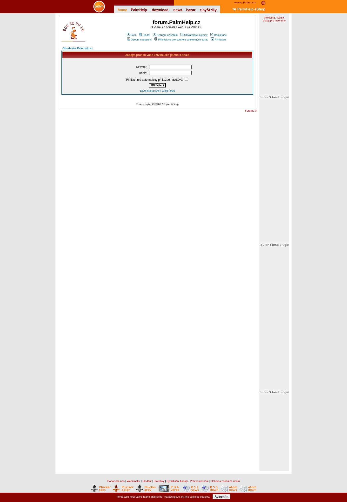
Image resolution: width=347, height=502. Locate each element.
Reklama (269, 17)
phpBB (150, 104)
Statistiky (159, 481)
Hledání (147, 481)
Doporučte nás (116, 481)
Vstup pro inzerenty (274, 20)
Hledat (144, 34)
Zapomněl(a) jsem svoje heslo (157, 90)
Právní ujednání (199, 481)
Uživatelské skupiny (193, 34)
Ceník (280, 17)
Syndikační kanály (177, 481)
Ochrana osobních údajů (225, 481)
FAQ (131, 34)
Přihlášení (219, 39)
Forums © (251, 110)
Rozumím (221, 496)
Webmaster (133, 481)
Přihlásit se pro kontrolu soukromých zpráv (181, 39)
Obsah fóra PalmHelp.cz (77, 48)
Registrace (218, 34)
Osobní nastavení (139, 39)
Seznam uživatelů (165, 34)
